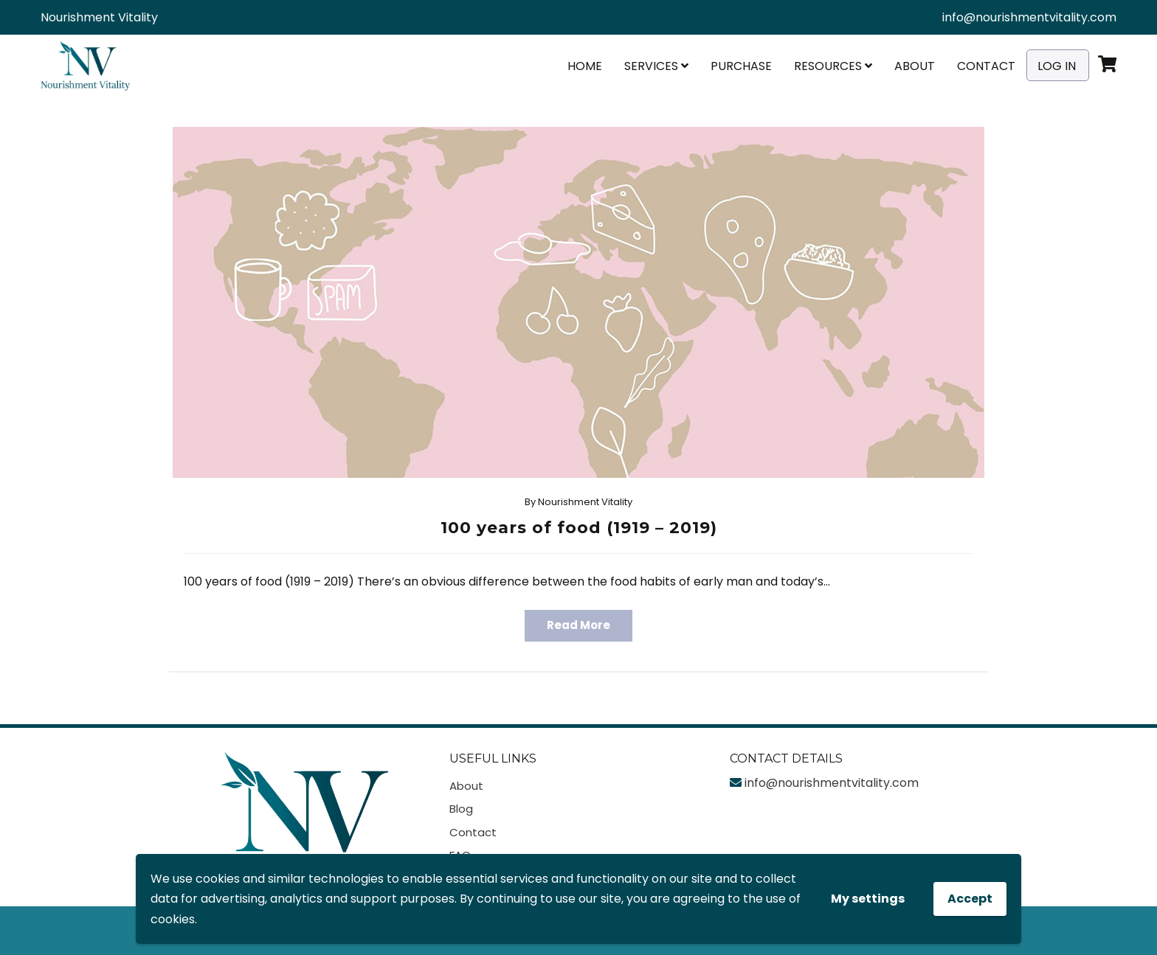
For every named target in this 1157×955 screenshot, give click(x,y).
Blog (461, 808)
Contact (986, 66)
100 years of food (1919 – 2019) (579, 528)
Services (656, 66)
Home (584, 66)
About (914, 66)
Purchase (741, 66)
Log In (1056, 66)
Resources (833, 66)
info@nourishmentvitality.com (1029, 17)
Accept (969, 898)
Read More (578, 625)
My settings (868, 898)
